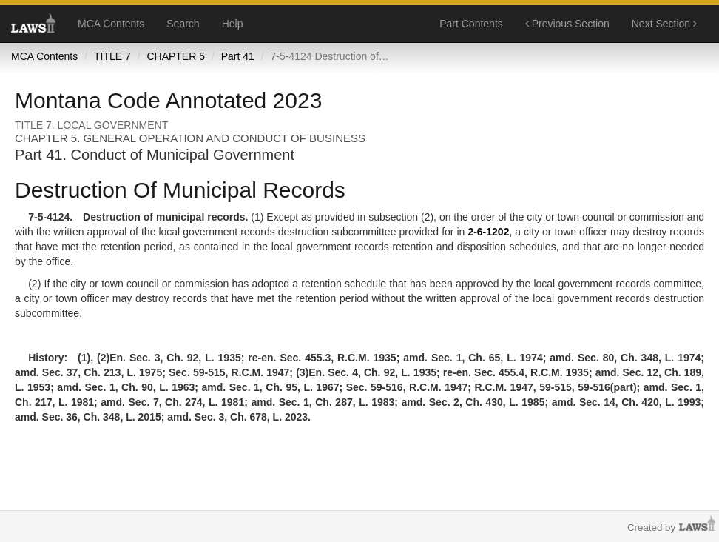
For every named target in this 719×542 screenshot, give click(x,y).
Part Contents (471, 24)
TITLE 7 (112, 56)
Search (182, 24)
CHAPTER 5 (175, 56)
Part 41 (237, 56)
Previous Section (567, 24)
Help (232, 24)
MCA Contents (111, 24)
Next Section (664, 24)
